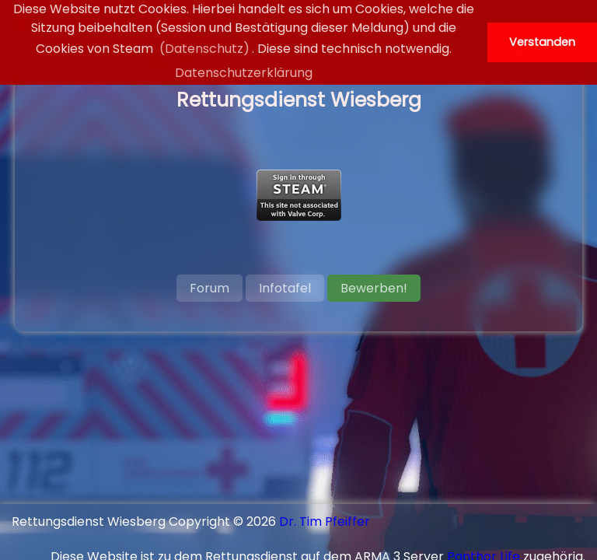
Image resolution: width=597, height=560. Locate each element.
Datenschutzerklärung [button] (243, 73)
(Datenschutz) (204, 49)
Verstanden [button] (542, 42)
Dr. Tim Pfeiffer (324, 521)
